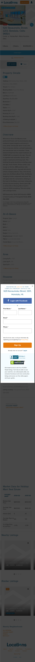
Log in (19, 287)
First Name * (7, 309)
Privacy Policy (24, 339)
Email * (5, 318)
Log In (25, 350)
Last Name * (22, 309)
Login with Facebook (17, 300)
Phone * (5, 327)
